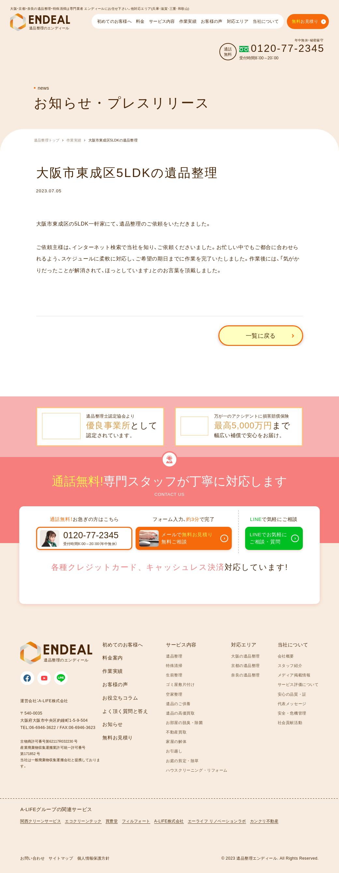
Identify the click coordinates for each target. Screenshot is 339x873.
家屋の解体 (176, 741)
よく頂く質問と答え (125, 711)
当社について (293, 644)
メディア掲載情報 (294, 675)
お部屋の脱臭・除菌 (184, 722)
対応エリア (244, 644)
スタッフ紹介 (290, 665)
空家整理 (174, 694)
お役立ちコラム (120, 698)
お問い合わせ (32, 858)
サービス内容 (181, 644)
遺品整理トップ (47, 140)
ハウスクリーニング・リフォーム (197, 770)
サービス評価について (298, 684)
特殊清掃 (174, 665)
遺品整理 (174, 656)
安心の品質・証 (292, 694)
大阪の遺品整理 (245, 656)
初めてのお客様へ (122, 644)
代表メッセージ (292, 704)
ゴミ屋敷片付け (180, 684)
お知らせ (112, 724)
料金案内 (112, 657)
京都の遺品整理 (245, 665)
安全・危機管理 (292, 713)
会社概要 (286, 656)
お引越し (174, 751)
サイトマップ (61, 858)
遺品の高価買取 (180, 713)
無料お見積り (117, 737)
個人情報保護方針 (93, 858)
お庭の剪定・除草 (182, 761)
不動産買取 (176, 732)
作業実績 (73, 140)
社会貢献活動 (290, 722)
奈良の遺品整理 (245, 675)
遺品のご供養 (178, 704)
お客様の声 (115, 684)
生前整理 (174, 675)
